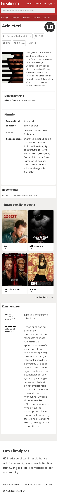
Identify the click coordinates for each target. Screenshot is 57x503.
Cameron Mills (31, 161)
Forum (36, 17)
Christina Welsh (32, 130)
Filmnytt (5, 17)
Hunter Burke (43, 157)
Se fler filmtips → (44, 297)
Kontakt (47, 484)
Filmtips (15, 17)
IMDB (32, 43)
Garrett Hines (31, 153)
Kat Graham (30, 142)
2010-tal (27, 36)
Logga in (50, 3)
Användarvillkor (11, 484)
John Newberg (32, 168)
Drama (10, 36)
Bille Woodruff (31, 125)
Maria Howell (41, 149)
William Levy (37, 146)
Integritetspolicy (31, 484)
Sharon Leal (30, 138)
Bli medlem (34, 3)
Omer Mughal (38, 164)
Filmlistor (26, 17)
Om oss (46, 17)
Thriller (18, 36)
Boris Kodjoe (44, 138)
